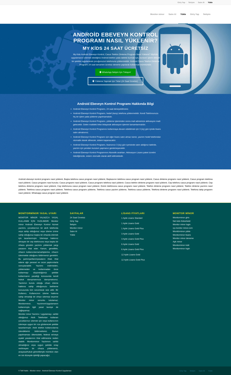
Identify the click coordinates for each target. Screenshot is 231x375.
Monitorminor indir (181, 245)
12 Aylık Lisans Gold (130, 254)
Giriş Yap (181, 2)
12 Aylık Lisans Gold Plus (133, 260)
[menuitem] (181, 2)
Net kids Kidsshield (181, 221)
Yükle (210, 2)
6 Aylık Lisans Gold (130, 244)
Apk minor (177, 241)
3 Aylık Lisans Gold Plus (132, 239)
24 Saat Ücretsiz (77, 217)
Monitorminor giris (181, 217)
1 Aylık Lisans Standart (131, 218)
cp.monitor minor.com (183, 228)
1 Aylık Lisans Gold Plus (132, 228)
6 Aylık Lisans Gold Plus (132, 249)
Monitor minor (76, 228)
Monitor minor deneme (183, 238)
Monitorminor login (181, 248)
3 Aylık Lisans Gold (130, 234)
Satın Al (201, 2)
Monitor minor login (182, 224)
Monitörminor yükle (181, 231)
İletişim (191, 2)
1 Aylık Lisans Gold (130, 223)
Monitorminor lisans (182, 235)
